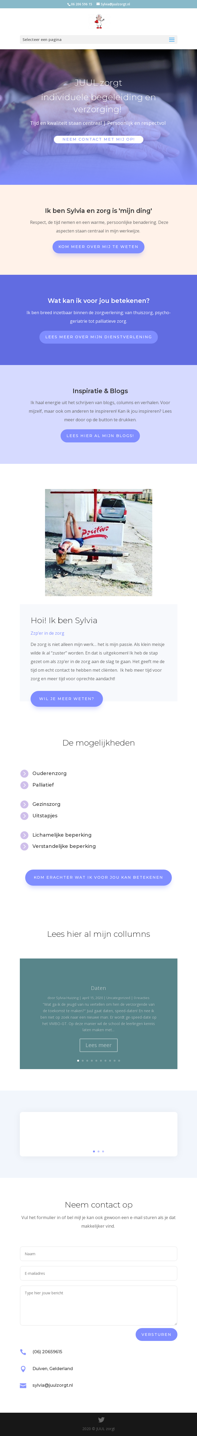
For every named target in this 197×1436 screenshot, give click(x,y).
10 (119, 1061)
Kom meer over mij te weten (98, 246)
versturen (157, 1334)
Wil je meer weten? (66, 698)
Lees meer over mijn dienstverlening (98, 336)
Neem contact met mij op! (98, 139)
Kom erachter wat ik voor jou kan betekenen (98, 877)
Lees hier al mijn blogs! (100, 435)
